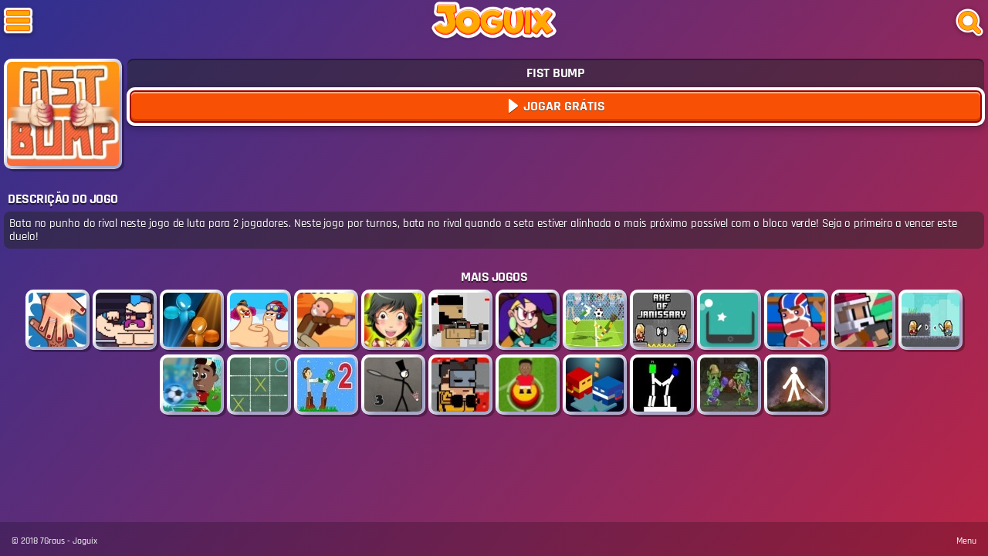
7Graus (52, 541)
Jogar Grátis (562, 106)
